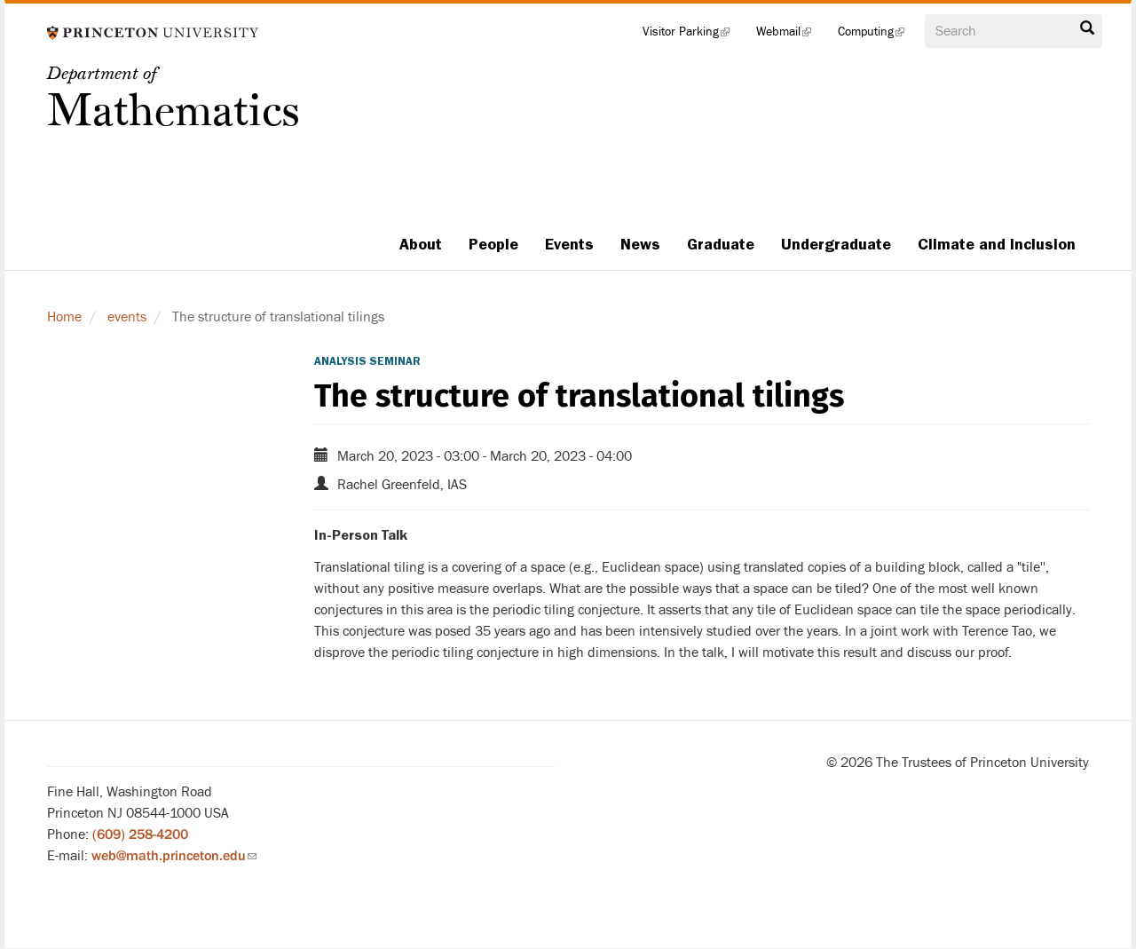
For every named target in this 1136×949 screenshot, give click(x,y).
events (126, 317)
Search (1087, 28)
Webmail (790, 35)
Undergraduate (836, 244)
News (640, 244)
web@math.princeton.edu (173, 856)
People (493, 244)
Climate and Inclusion (997, 244)
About (420, 244)
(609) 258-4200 (140, 834)
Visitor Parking (693, 35)
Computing (878, 35)
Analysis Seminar (367, 361)
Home (64, 317)
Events (569, 244)
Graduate (720, 244)
